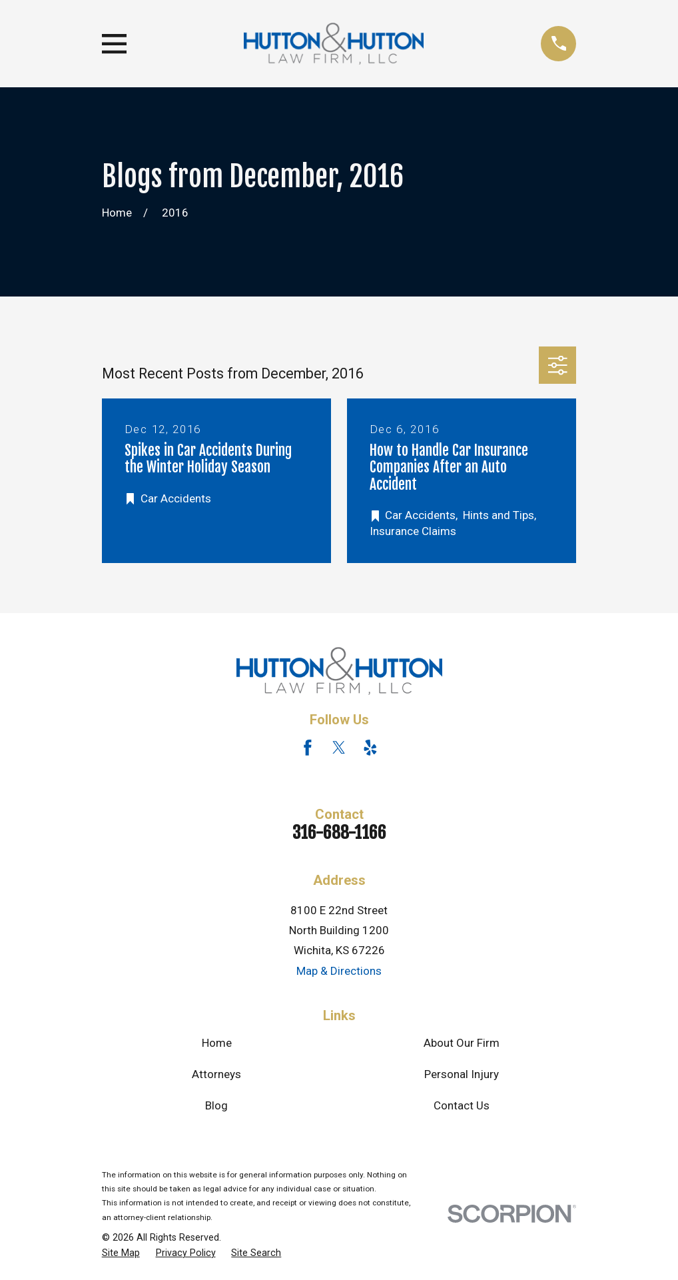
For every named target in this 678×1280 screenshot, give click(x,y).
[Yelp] (370, 748)
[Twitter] (339, 748)
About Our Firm (462, 1042)
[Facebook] (308, 748)
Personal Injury (461, 1074)
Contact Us (462, 1105)
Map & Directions (339, 970)
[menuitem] (121, 1253)
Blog (216, 1105)
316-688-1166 (339, 832)
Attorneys (216, 1074)
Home (217, 1042)
